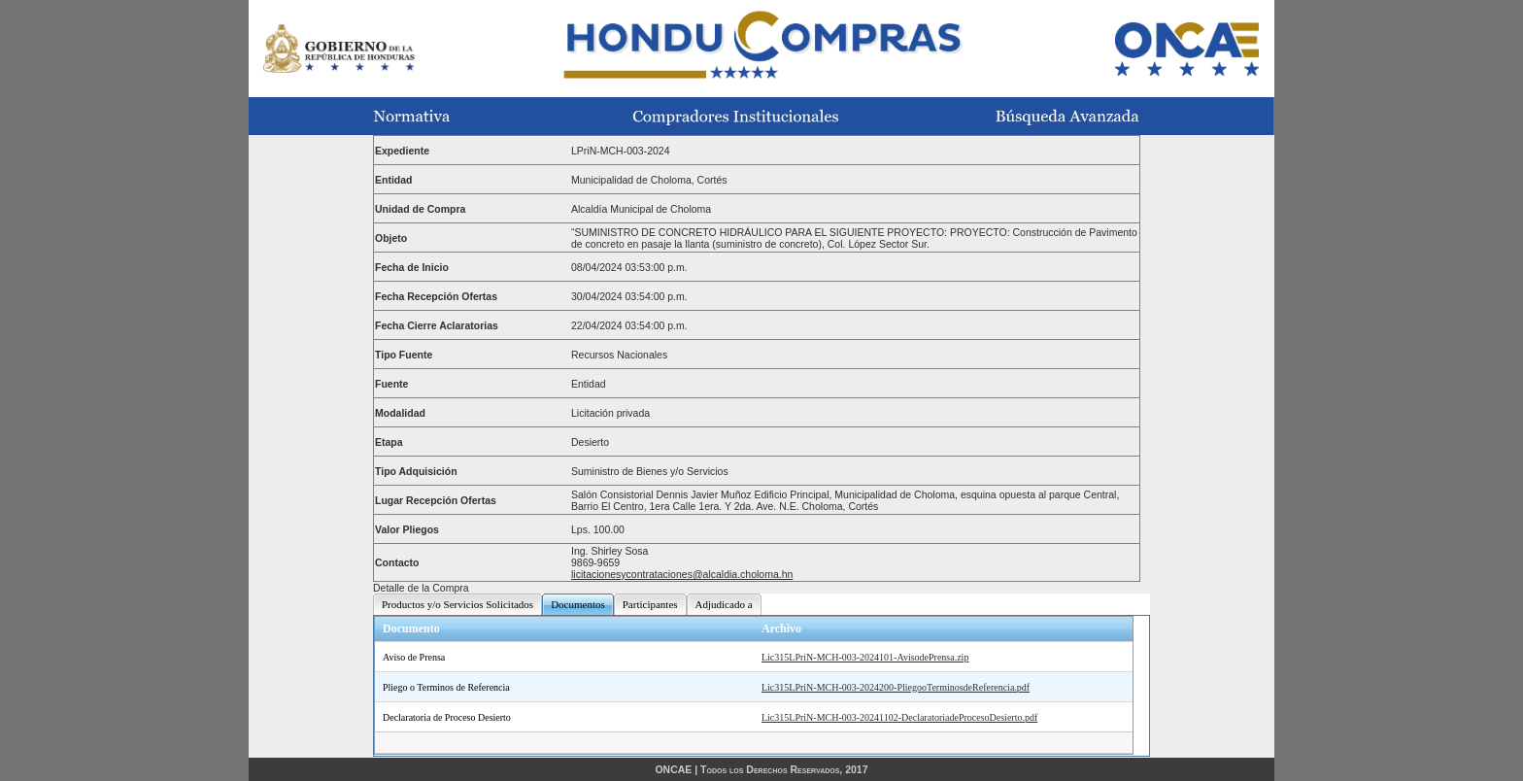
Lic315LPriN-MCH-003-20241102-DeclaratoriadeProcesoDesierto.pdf (899, 717)
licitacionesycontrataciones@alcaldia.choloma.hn (682, 574)
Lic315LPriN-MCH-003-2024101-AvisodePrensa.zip (865, 657)
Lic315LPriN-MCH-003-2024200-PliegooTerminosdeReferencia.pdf (896, 687)
